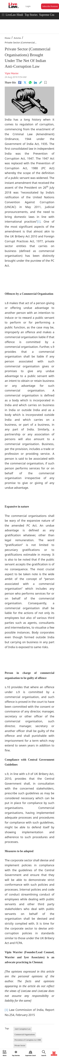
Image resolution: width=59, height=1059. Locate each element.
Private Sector (20, 1045)
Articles (17, 38)
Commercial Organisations (25, 1034)
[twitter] (25, 82)
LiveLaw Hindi (14, 14)
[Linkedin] (35, 82)
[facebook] (19, 82)
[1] (38, 221)
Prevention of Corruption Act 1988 (28, 1040)
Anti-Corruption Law (23, 1029)
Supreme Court (47, 14)
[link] (40, 82)
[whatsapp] (30, 82)
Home (8, 38)
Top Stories (31, 14)
